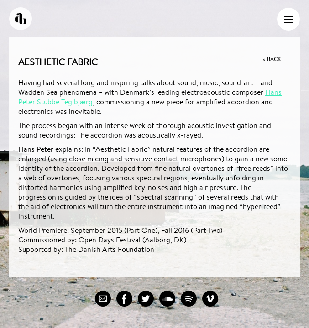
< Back (271, 59)
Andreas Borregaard (20, 18)
